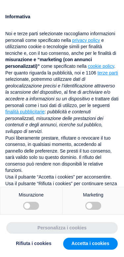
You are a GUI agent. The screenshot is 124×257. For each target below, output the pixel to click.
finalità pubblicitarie (25, 111)
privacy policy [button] (86, 40)
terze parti (108, 72)
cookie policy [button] (101, 66)
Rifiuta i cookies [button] (33, 243)
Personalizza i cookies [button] (62, 227)
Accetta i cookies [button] (90, 243)
